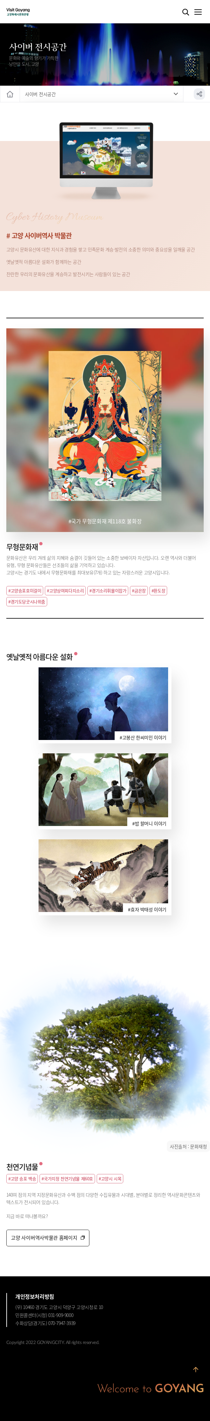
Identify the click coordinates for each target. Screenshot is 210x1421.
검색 (186, 12)
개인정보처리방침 (34, 1296)
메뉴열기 (198, 12)
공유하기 (199, 94)
